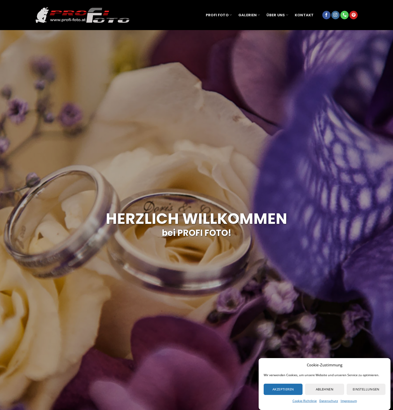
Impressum (349, 401)
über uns (277, 15)
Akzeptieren (283, 389)
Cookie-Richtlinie (304, 401)
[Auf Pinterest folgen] (353, 15)
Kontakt (304, 15)
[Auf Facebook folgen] (326, 15)
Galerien (249, 15)
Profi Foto (219, 15)
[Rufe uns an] (344, 15)
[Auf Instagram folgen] (335, 15)
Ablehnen (324, 389)
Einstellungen (366, 389)
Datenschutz (328, 401)
